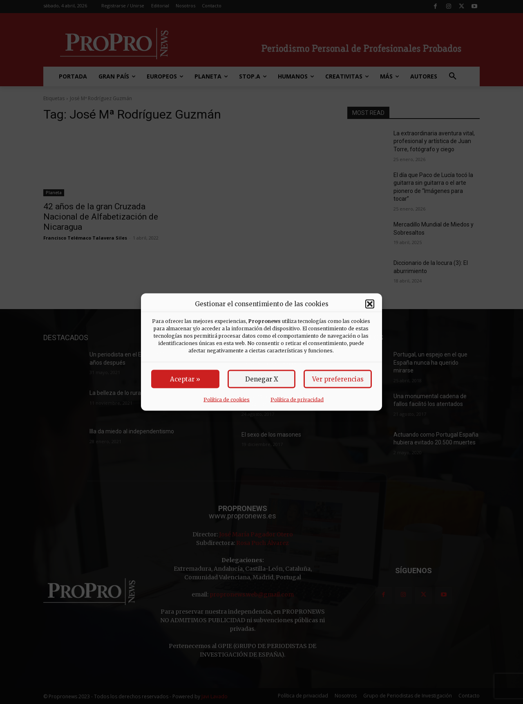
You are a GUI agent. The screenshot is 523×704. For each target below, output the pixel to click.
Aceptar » (185, 379)
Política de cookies (226, 400)
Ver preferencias (338, 379)
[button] (370, 304)
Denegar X (261, 379)
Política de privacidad (297, 400)
